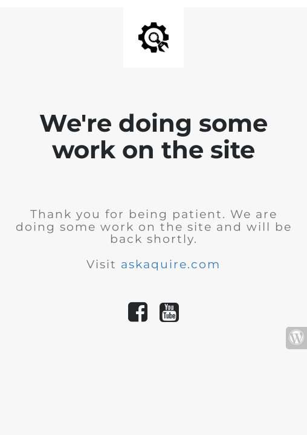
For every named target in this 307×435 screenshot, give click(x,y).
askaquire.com (171, 264)
